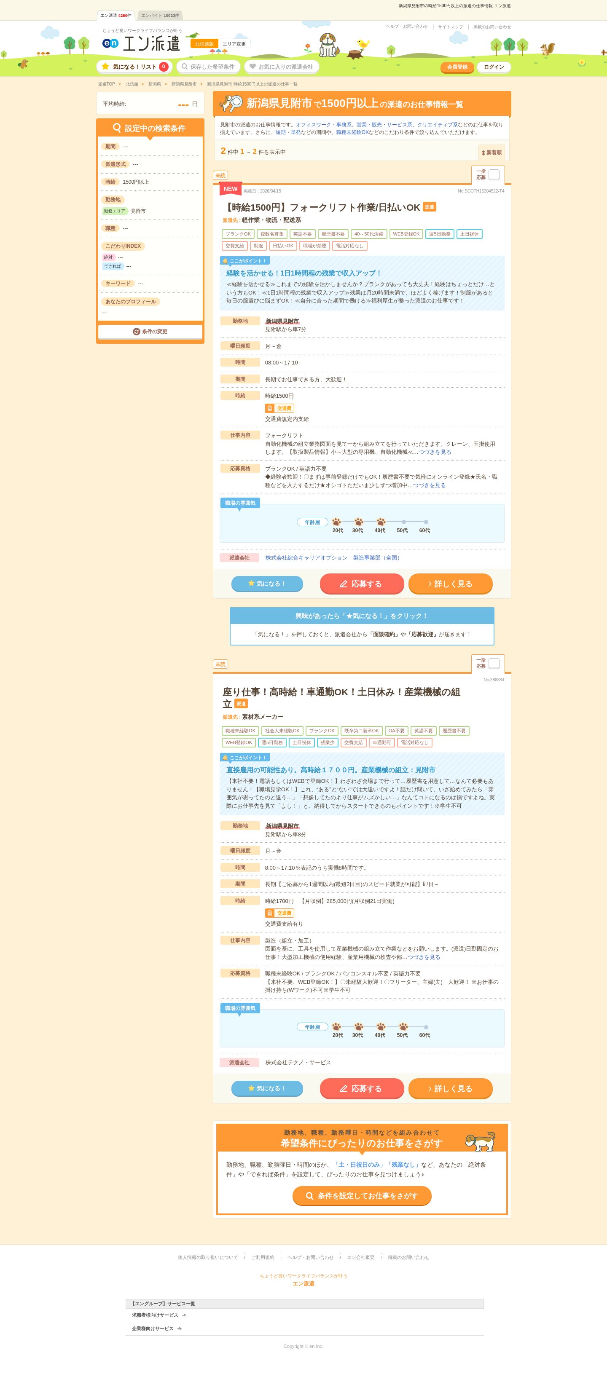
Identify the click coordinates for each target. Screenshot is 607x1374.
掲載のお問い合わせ (492, 27)
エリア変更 (234, 43)
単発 (296, 132)
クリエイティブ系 (437, 125)
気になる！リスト (141, 67)
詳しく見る (454, 584)
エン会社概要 (361, 1257)
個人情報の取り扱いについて (208, 1257)
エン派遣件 (116, 15)
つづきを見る (435, 452)
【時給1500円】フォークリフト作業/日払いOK (321, 207)
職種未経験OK (352, 132)
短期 (281, 132)
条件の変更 (154, 332)
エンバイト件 (160, 15)
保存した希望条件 (212, 67)
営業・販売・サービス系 (384, 125)
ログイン (494, 67)
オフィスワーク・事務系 (324, 125)
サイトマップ (450, 27)
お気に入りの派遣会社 (285, 67)
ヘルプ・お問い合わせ (407, 26)
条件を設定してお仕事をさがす (368, 1196)
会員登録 (457, 67)
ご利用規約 (262, 1257)
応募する (367, 584)
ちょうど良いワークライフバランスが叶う (142, 30)
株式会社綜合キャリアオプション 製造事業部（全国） (334, 557)
